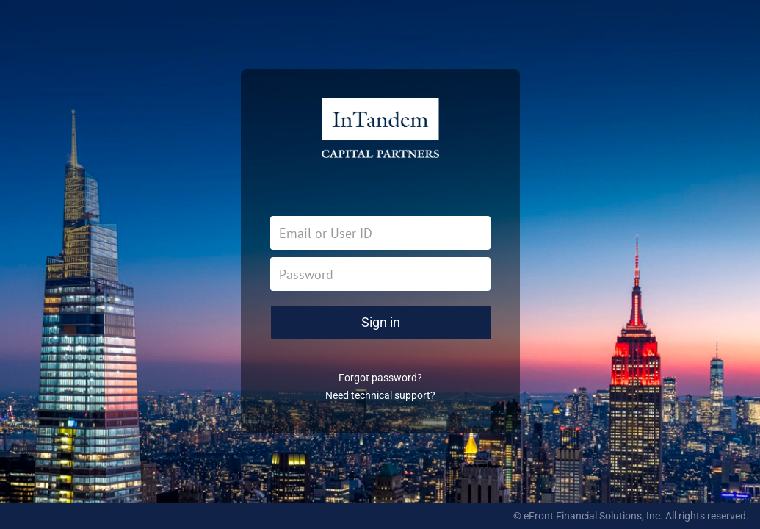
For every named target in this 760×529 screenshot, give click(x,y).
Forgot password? (380, 378)
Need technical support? (380, 395)
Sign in (380, 322)
